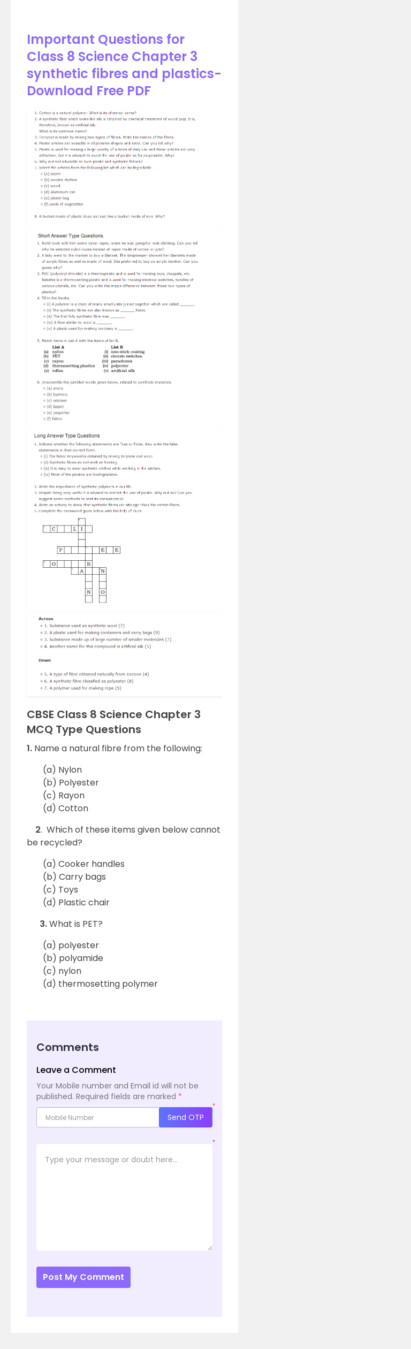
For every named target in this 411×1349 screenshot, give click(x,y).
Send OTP (186, 1117)
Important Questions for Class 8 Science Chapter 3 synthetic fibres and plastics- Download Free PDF (124, 65)
